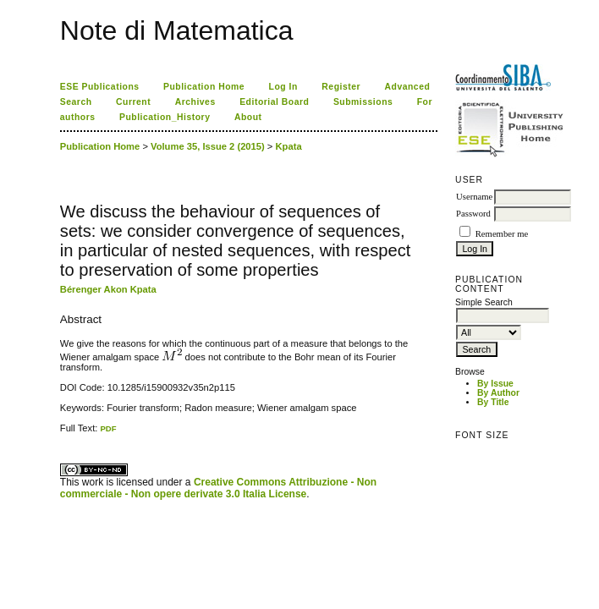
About (248, 117)
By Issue (495, 383)
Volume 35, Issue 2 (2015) (208, 146)
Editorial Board (274, 102)
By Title (492, 402)
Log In (283, 86)
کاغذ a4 (61, 433)
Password (473, 213)
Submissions (363, 102)
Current (133, 102)
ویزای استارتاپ (64, 433)
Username (474, 196)
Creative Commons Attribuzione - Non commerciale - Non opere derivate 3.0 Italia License (218, 488)
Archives (195, 102)
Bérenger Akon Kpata (108, 289)
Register (340, 86)
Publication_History (164, 117)
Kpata (289, 146)
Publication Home (204, 86)
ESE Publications (100, 86)
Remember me (501, 234)
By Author (498, 393)
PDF (108, 428)
